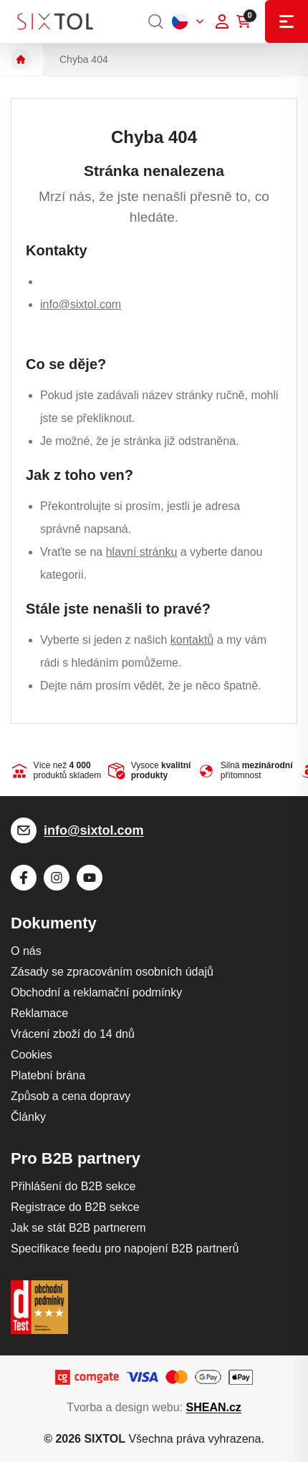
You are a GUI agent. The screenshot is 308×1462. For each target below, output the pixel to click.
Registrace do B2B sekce (75, 1207)
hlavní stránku (142, 552)
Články (28, 1117)
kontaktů (191, 640)
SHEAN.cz (213, 1407)
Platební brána (48, 1075)
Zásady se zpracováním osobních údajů (112, 972)
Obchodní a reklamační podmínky (96, 992)
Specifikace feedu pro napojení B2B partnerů (125, 1248)
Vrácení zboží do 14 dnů (73, 1034)
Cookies (31, 1055)
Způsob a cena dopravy (70, 1096)
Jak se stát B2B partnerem (78, 1228)
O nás (26, 951)
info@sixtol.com (80, 304)
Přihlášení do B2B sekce (73, 1186)
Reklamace (39, 1013)
